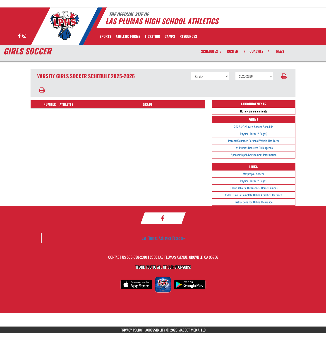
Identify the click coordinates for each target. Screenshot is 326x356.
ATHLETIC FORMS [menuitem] (128, 36)
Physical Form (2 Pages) (253, 133)
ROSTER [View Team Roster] (232, 51)
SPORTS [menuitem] (105, 36)
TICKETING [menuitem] (152, 36)
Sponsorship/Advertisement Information (253, 154)
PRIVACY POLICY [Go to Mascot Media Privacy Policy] (131, 330)
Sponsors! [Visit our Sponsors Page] (183, 267)
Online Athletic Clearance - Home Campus (254, 187)
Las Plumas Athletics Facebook (163, 238)
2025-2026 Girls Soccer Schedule (253, 126)
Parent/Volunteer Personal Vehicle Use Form (253, 140)
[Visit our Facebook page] (19, 36)
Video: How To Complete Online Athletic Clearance (253, 195)
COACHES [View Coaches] (256, 51)
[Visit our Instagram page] (24, 36)
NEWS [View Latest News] (280, 51)
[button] (284, 76)
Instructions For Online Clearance (254, 202)
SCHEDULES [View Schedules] (209, 51)
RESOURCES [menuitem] (188, 36)
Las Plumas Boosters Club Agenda (254, 147)
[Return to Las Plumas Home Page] (64, 25)
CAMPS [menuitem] (170, 36)
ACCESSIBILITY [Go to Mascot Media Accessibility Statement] (155, 330)
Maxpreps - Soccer (253, 173)
